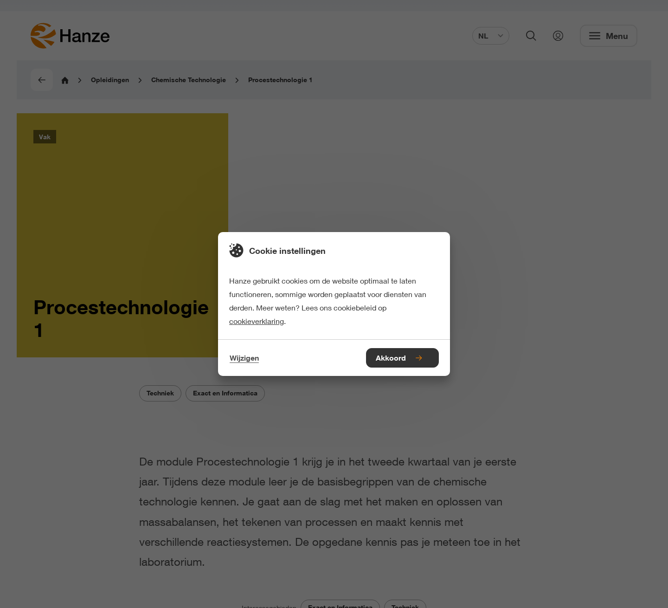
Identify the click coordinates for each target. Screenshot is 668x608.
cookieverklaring (256, 321)
